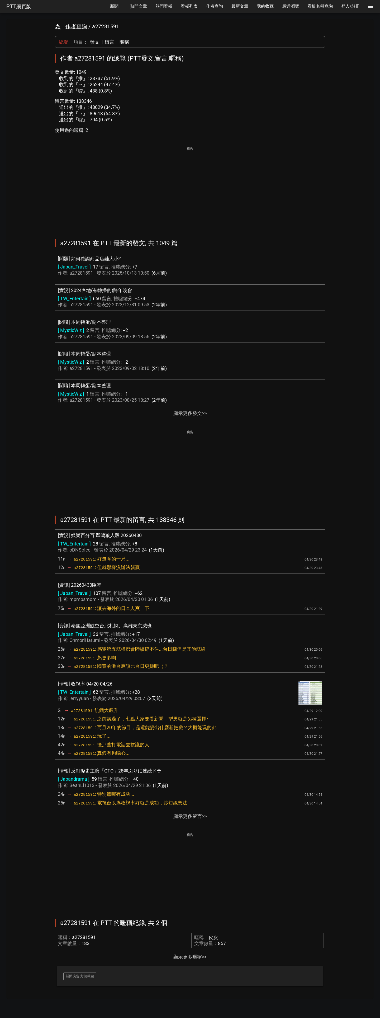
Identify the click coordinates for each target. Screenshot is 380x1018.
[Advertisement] (190, 189)
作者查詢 (76, 26)
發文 (94, 42)
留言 (109, 42)
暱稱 (124, 42)
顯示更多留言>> (190, 816)
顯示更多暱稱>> (190, 957)
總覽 (63, 42)
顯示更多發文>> (190, 413)
